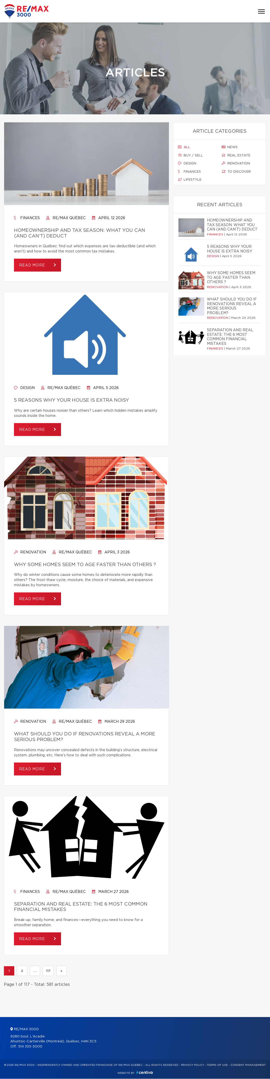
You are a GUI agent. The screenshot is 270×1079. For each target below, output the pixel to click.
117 (48, 970)
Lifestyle (189, 179)
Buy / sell (190, 155)
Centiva (144, 1072)
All (184, 147)
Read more (32, 265)
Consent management (248, 1065)
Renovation (30, 552)
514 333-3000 (30, 1046)
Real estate (236, 155)
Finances (27, 218)
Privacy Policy (192, 1065)
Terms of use (217, 1065)
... (34, 970)
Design (24, 388)
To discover (236, 171)
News (230, 147)
